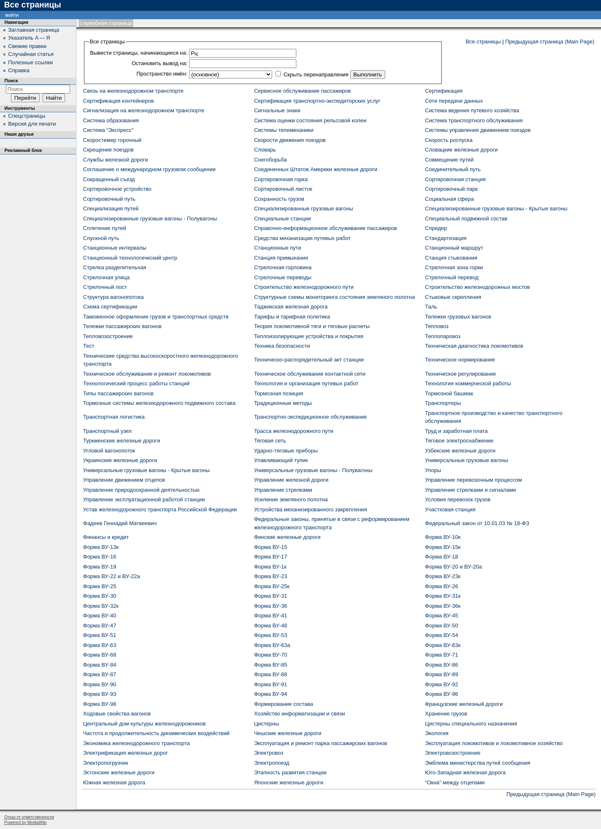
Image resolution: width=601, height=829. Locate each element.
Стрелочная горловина (283, 267)
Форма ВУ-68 (99, 655)
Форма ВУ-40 (99, 615)
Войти (12, 15)
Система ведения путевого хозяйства (472, 110)
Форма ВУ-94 (270, 694)
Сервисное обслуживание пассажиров (302, 91)
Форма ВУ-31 (270, 596)
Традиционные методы (283, 403)
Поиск (11, 80)
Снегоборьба (270, 160)
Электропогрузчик (105, 763)
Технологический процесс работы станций (136, 383)
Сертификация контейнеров (118, 101)
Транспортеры (443, 403)
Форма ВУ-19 (99, 567)
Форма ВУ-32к (101, 606)
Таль (431, 306)
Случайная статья (31, 54)
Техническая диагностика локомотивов (474, 346)
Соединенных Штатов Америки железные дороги (315, 169)
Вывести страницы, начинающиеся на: (138, 53)
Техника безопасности (282, 346)
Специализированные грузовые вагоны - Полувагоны (150, 218)
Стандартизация (446, 238)
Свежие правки (27, 46)
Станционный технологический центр (130, 258)
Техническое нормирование (460, 359)
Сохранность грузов (279, 199)
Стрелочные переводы (283, 277)
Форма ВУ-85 (270, 665)
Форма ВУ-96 (441, 694)
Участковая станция (450, 509)
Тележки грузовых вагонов (458, 316)
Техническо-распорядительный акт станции (309, 359)
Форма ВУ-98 (99, 704)
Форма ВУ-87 (99, 674)
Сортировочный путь (109, 199)
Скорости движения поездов (290, 140)
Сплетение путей (104, 228)
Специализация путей (111, 208)
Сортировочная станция (455, 179)
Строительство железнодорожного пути (304, 287)
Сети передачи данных (454, 101)
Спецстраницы (26, 116)
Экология (436, 733)
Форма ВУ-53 (270, 635)
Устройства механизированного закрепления (310, 509)
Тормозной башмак (449, 393)
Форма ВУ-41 (270, 615)
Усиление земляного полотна (291, 499)
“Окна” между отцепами (455, 782)
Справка (19, 70)
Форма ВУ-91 (270, 684)
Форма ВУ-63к (442, 645)
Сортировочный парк (451, 189)
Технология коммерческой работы (468, 383)
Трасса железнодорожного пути (293, 431)
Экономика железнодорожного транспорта (136, 743)
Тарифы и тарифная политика (292, 316)
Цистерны (266, 723)
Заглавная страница (33, 30)
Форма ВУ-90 (99, 684)
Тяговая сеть (270, 440)
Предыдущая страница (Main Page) (549, 41)
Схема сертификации (110, 306)
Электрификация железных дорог (125, 753)
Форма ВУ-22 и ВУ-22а (111, 576)
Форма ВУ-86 (441, 665)
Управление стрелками (283, 490)
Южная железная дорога (114, 782)
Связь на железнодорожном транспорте (133, 91)
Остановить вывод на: (159, 63)
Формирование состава (283, 704)
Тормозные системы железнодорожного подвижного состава (159, 403)
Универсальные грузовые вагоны (466, 460)
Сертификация (443, 91)
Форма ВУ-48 (270, 625)
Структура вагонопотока (113, 297)
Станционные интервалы (114, 248)
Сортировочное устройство (117, 189)
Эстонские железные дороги (118, 772)
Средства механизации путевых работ (302, 238)
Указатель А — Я (29, 38)
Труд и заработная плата (456, 431)
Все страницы (483, 41)
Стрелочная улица (106, 277)
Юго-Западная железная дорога (465, 772)
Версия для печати (32, 124)
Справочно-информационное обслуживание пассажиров (325, 228)
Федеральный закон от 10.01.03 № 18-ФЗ (477, 523)
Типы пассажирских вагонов (118, 393)
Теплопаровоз (442, 336)
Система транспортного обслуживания (474, 120)
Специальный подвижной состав (466, 218)
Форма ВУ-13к (101, 547)
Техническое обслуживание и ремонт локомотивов (147, 374)
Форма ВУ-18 (441, 557)
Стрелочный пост (105, 287)
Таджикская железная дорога (291, 306)
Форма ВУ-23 (270, 576)
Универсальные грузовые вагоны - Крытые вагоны (146, 470)
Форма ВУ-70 (270, 655)
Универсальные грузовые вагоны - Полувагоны (313, 470)
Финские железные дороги (287, 537)
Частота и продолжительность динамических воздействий (156, 733)
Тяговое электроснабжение (459, 440)
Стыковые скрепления (453, 297)
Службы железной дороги (115, 160)
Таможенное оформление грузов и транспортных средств (156, 316)
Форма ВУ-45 (441, 615)
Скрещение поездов (108, 150)
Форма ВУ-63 (99, 645)
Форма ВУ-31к (442, 596)
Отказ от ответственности (29, 817)
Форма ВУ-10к (442, 537)
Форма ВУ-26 (441, 586)
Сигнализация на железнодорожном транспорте (143, 110)
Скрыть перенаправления (315, 74)
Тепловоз (436, 326)
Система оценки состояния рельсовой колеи (310, 120)
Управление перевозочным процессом (473, 480)
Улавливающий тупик (281, 460)
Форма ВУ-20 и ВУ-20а (453, 567)
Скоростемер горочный (112, 140)
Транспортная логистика (113, 417)
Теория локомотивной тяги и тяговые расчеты (312, 326)
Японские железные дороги (288, 782)
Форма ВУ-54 (441, 635)
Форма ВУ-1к (270, 567)
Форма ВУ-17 (270, 557)
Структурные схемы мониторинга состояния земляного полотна (334, 297)
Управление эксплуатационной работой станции (144, 499)
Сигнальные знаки (277, 110)
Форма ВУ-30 (99, 596)
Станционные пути (277, 248)
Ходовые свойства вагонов (117, 713)
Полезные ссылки (30, 62)
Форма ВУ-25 (99, 586)
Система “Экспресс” (108, 130)
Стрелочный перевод (451, 277)
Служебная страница (106, 23)
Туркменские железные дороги (121, 440)
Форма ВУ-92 (441, 684)
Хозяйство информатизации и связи (299, 713)
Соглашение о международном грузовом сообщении (149, 169)
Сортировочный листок (283, 189)
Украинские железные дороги (120, 460)
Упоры (433, 470)
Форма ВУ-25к (272, 586)
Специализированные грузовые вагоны (303, 208)
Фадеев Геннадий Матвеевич (120, 523)
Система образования (111, 120)
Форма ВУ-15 (270, 547)
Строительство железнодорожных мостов (477, 287)
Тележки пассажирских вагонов (122, 326)
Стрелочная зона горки (454, 267)
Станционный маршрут (454, 248)
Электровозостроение (452, 753)
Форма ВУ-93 (99, 694)
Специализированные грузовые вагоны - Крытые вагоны (496, 208)
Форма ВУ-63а (272, 645)
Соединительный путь (452, 169)
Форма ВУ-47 (99, 625)
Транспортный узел (107, 431)
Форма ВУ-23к (442, 576)
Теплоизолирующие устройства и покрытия (309, 336)
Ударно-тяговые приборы (286, 450)
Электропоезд (271, 763)
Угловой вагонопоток (109, 450)
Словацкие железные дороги (461, 150)
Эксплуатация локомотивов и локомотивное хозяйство (494, 743)
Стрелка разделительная (114, 267)
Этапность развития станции (290, 772)
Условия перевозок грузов (457, 499)
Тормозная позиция (278, 393)
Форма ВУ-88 (270, 674)
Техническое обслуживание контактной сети (310, 374)
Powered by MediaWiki (25, 822)
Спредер (436, 228)
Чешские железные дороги (287, 733)
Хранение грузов (446, 713)
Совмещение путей (449, 160)
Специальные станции (282, 218)
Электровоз (268, 753)
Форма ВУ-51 (99, 635)
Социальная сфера (449, 199)
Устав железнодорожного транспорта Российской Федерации (160, 509)
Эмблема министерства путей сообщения (477, 763)
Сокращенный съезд (109, 179)
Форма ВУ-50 (441, 625)
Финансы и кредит (106, 537)
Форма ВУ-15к (442, 547)
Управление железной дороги (291, 480)
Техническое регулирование (460, 374)
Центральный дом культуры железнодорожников (144, 723)
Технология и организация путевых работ (306, 383)
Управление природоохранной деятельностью (141, 490)
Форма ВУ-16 (99, 557)
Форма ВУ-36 (270, 606)
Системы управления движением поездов (477, 130)
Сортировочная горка (281, 179)
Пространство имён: (161, 74)
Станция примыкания (281, 258)
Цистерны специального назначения (471, 723)
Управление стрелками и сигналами (470, 490)
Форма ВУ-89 (441, 674)
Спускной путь (101, 238)
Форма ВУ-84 (99, 665)
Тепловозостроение (108, 336)
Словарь (265, 150)
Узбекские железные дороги (460, 450)
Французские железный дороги (464, 704)
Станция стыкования (451, 258)
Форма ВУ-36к (442, 606)
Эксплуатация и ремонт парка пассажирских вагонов (320, 743)
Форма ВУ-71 (441, 655)
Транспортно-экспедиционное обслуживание (310, 417)
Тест (88, 346)
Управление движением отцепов (124, 480)
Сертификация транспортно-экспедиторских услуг (317, 101)
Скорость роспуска (448, 140)
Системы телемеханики (283, 130)
